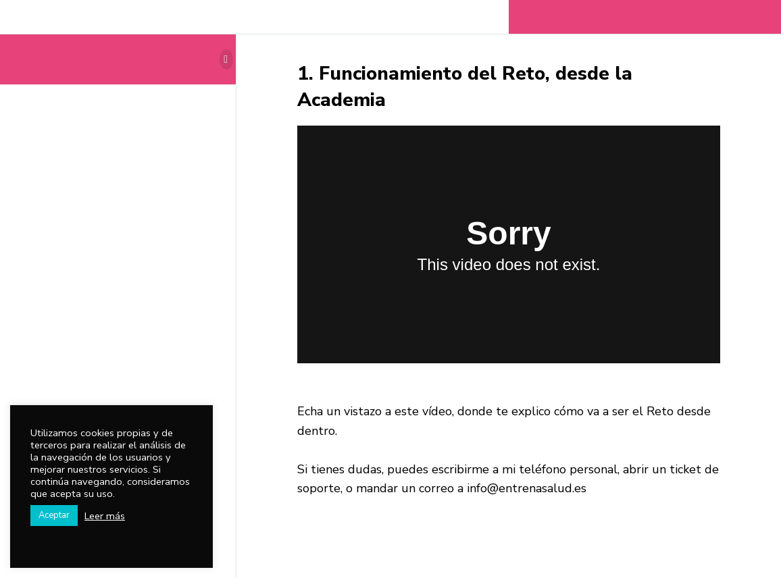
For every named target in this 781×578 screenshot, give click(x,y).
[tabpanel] (508, 312)
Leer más (104, 516)
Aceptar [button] (54, 515)
